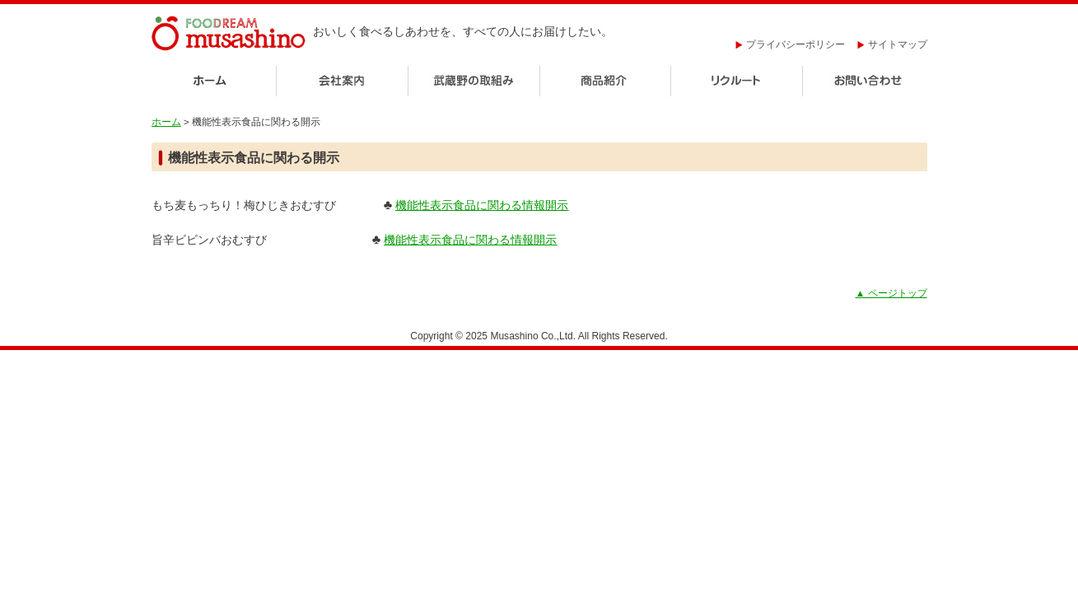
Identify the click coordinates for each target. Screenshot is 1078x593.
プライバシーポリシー (790, 44)
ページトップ (891, 292)
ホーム (214, 82)
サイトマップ (892, 44)
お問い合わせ (865, 82)
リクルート (737, 82)
